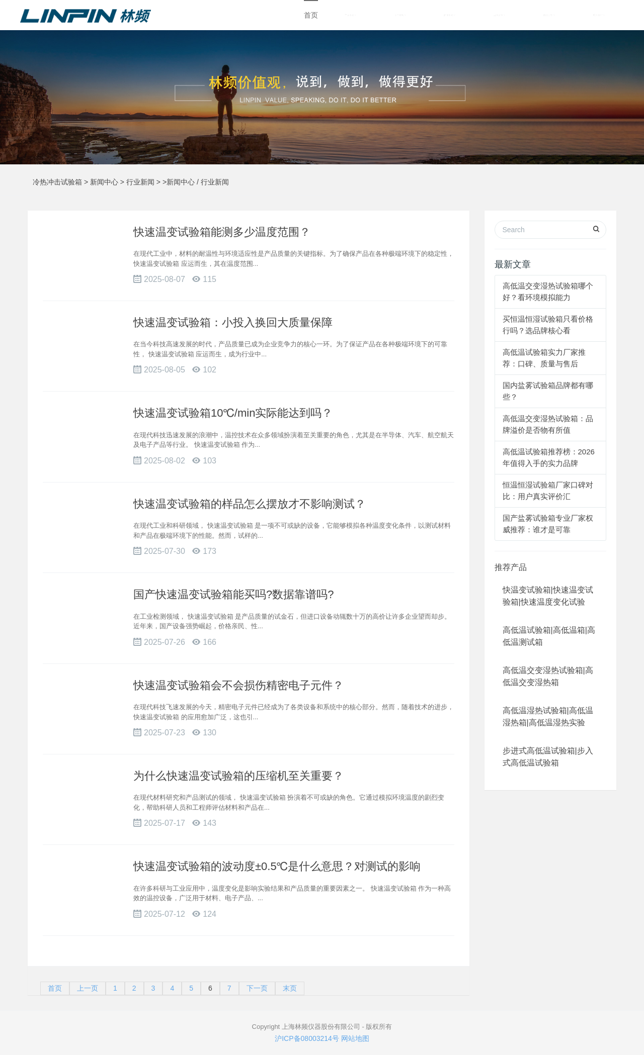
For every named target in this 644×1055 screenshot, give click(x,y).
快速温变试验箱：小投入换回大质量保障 (233, 322)
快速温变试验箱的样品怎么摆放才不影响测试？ (249, 504)
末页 (290, 988)
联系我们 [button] (599, 15)
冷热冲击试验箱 (57, 182)
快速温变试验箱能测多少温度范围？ (221, 232)
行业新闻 (140, 182)
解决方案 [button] (549, 15)
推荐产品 (511, 567)
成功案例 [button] (499, 15)
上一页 (87, 988)
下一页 (257, 988)
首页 (311, 15)
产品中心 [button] (350, 15)
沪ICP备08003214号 (307, 1038)
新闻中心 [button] (449, 15)
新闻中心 (104, 182)
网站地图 (355, 1038)
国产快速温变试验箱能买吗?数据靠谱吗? (233, 594)
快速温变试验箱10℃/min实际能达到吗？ (233, 413)
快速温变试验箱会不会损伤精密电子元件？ (238, 685)
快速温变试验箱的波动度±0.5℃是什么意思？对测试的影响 (277, 866)
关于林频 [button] (400, 15)
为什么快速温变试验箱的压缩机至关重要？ (238, 776)
